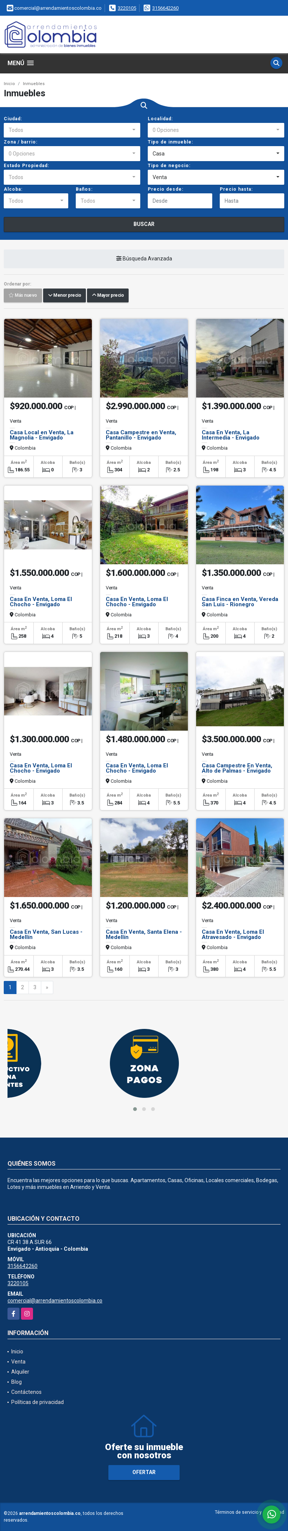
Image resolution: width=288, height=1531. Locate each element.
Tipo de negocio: (169, 165)
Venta (18, 1362)
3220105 (127, 8)
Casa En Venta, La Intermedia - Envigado (231, 435)
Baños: (84, 189)
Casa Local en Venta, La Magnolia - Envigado (42, 435)
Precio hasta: (236, 189)
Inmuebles (34, 83)
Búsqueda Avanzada (144, 259)
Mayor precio (108, 295)
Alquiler (20, 1372)
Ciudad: (13, 118)
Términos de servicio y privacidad (249, 1512)
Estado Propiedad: (26, 165)
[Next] (47, 987)
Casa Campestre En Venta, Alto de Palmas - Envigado (237, 768)
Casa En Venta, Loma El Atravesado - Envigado (233, 934)
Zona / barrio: (21, 142)
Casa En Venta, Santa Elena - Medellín (144, 934)
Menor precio (64, 295)
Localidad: (160, 118)
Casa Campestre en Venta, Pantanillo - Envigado (141, 435)
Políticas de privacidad (37, 1402)
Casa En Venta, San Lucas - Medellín (46, 934)
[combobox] (72, 130)
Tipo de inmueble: (170, 142)
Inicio (9, 83)
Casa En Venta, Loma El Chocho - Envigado (41, 602)
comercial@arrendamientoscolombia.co (55, 1301)
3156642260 (165, 8)
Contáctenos (26, 1392)
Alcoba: (13, 189)
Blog (16, 1382)
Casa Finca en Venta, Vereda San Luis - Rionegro (240, 602)
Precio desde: (165, 189)
